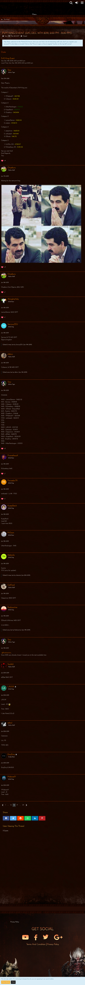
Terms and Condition (36, 944)
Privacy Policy (53, 944)
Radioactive (17, 630)
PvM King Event (7, 58)
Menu (34, 14)
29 (23, 805)
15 (11, 805)
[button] (71, 2)
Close (13, 982)
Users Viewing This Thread (13, 826)
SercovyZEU (19, 344)
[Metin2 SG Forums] (34, 2)
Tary (5, 36)
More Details (5, 982)
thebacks (18, 575)
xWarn (16, 372)
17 (17, 805)
